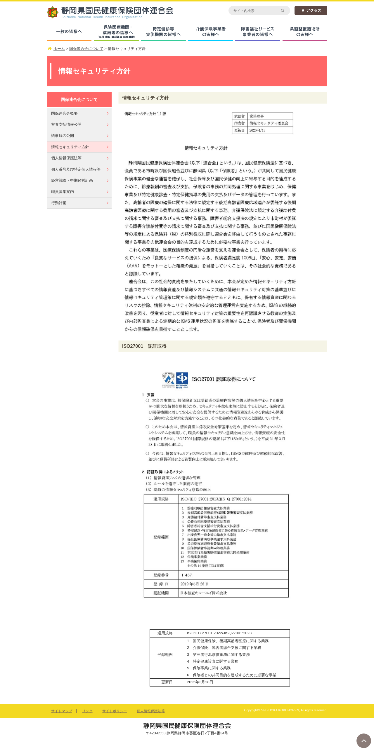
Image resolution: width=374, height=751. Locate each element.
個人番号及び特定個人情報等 (76, 169)
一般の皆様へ (69, 32)
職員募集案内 (62, 191)
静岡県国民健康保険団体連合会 (117, 12)
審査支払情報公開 (66, 124)
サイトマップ (61, 711)
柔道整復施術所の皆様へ (305, 32)
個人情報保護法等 (66, 158)
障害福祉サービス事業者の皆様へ (257, 32)
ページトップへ (363, 740)
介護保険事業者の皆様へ (210, 32)
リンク (87, 711)
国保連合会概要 (64, 113)
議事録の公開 (62, 135)
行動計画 (58, 203)
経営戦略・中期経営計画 (72, 180)
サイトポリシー (114, 711)
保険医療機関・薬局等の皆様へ (116, 32)
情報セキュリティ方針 (70, 147)
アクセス (310, 10)
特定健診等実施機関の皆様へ (163, 32)
